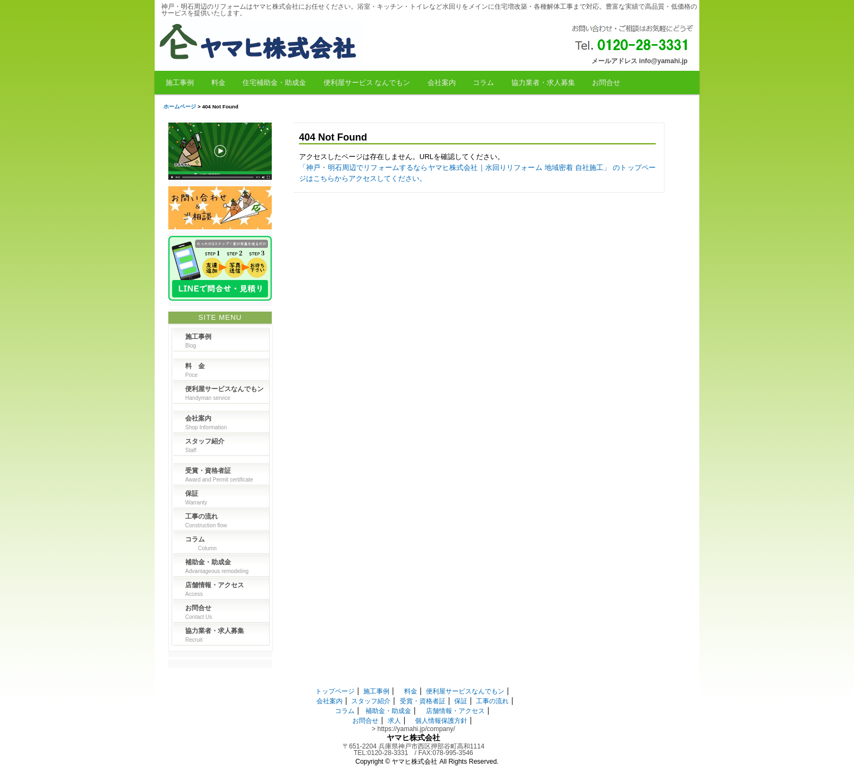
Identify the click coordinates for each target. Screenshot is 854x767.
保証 (460, 701)
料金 (218, 82)
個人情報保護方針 (441, 721)
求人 (394, 721)
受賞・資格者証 (423, 701)
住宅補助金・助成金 (274, 82)
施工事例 (180, 82)
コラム (483, 82)
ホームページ (179, 106)
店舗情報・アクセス (455, 711)
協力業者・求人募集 (543, 82)
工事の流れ (492, 701)
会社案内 (442, 82)
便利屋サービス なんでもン (367, 82)
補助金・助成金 (388, 711)
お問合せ (606, 82)
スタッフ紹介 (371, 701)
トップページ (335, 691)
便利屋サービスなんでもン (465, 691)
